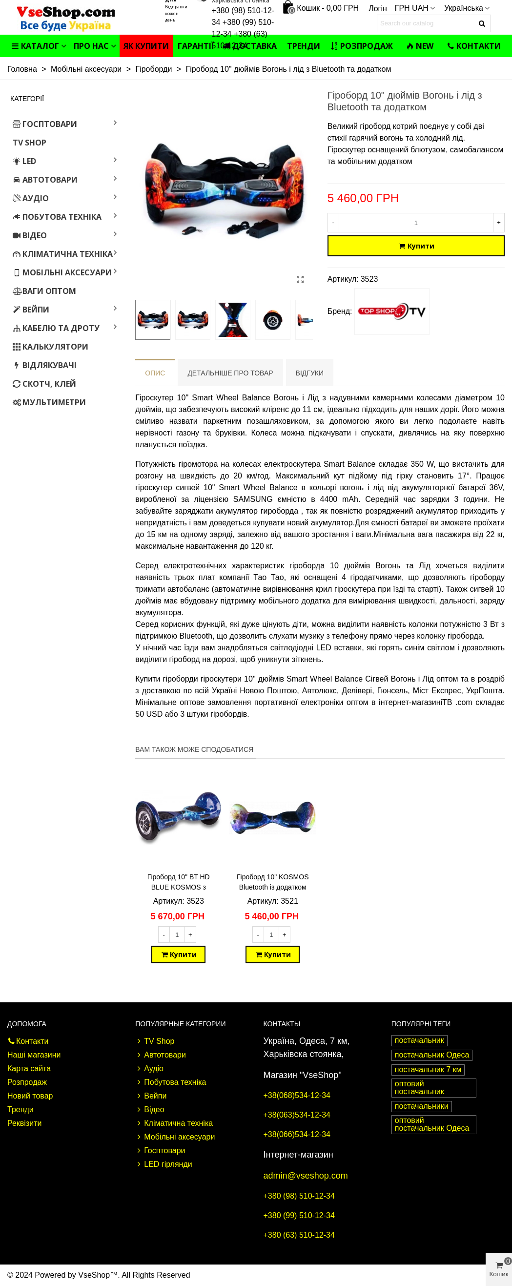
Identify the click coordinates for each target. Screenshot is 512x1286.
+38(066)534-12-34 (297, 1134)
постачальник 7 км (428, 1069)
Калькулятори (50, 346)
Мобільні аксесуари (62, 272)
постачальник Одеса (432, 1055)
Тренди (303, 46)
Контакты (282, 1024)
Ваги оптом (44, 291)
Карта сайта (29, 1068)
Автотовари (45, 179)
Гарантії (196, 46)
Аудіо (31, 198)
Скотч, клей (44, 383)
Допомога (26, 1024)
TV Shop (29, 142)
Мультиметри (49, 402)
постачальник (419, 1040)
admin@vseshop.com (306, 1176)
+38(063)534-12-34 (297, 1115)
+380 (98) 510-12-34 (299, 1196)
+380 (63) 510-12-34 (299, 1235)
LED (24, 161)
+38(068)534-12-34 (297, 1095)
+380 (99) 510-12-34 (299, 1215)
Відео (30, 235)
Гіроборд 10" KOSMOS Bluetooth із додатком (272, 882)
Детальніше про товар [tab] (230, 373)
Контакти (474, 46)
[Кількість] (416, 222)
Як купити (146, 46)
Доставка (250, 46)
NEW (419, 46)
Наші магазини (34, 1055)
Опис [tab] (155, 373)
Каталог (35, 46)
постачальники (422, 1106)
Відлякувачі (45, 365)
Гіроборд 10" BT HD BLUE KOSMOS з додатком (178, 887)
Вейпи (31, 309)
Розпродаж (361, 46)
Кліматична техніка (63, 254)
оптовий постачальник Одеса (432, 1124)
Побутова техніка (57, 216)
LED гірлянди (163, 1164)
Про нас (91, 46)
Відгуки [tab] (310, 373)
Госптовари (45, 124)
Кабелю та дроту (56, 328)
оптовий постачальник (419, 1087)
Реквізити (24, 1123)
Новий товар (30, 1096)
